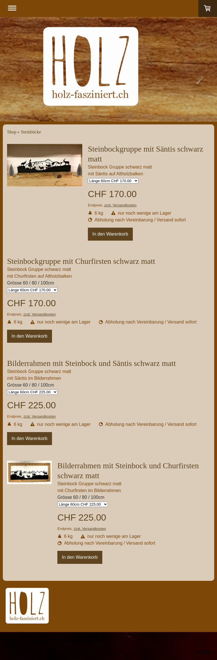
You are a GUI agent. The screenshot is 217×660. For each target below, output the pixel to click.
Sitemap (12, 646)
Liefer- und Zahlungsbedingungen (54, 641)
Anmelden (203, 652)
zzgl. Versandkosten (120, 205)
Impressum (14, 641)
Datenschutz (94, 641)
